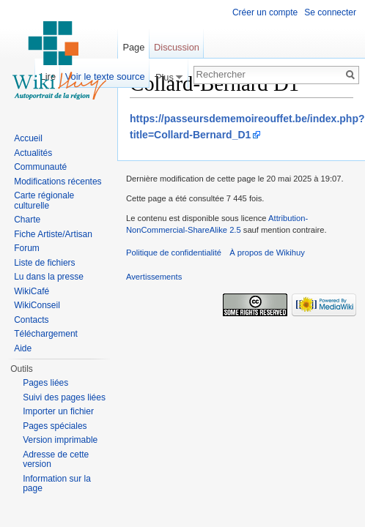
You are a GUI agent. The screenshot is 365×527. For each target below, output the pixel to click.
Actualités (33, 153)
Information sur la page (57, 484)
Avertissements (154, 276)
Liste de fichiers (44, 263)
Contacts (31, 320)
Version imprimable (60, 440)
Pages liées (45, 383)
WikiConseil (37, 305)
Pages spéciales (54, 426)
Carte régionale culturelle (44, 200)
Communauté (40, 167)
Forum (27, 248)
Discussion (176, 47)
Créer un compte (265, 12)
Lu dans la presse (49, 277)
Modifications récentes (57, 181)
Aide (23, 348)
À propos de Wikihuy (267, 252)
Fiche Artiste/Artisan (53, 234)
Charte (27, 219)
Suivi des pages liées (64, 397)
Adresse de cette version (56, 459)
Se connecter (330, 12)
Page (133, 47)
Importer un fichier (58, 411)
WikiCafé (31, 291)
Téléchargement (46, 334)
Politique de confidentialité (173, 252)
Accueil (28, 138)
